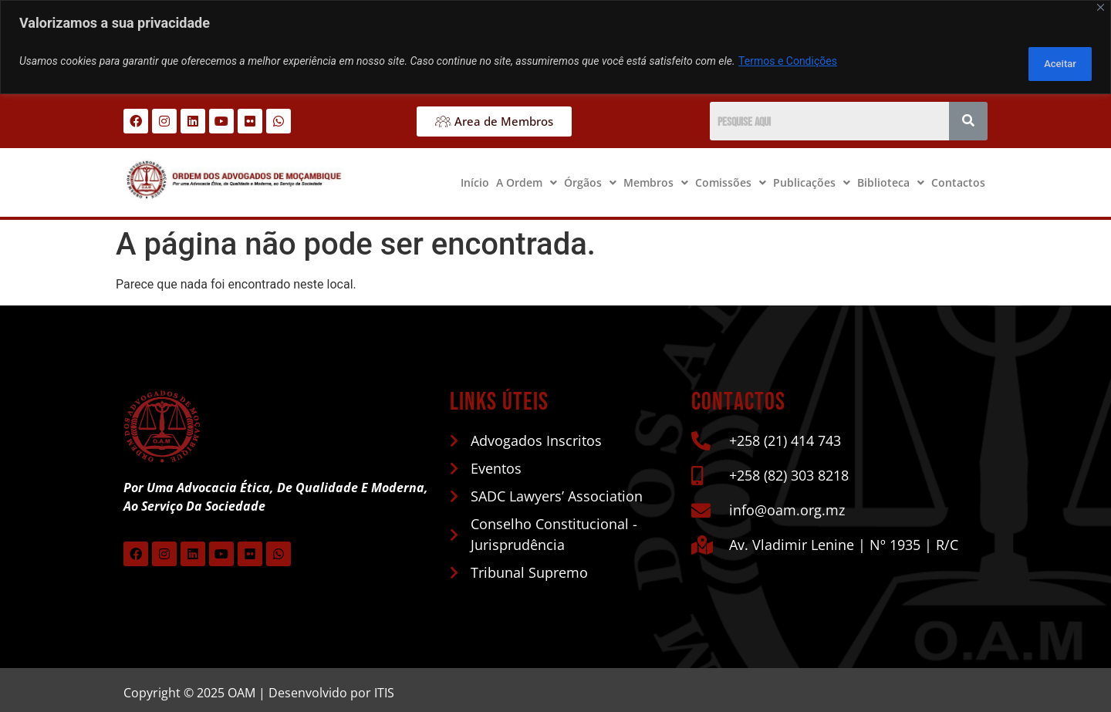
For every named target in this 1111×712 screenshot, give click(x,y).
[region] (555, 44)
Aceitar (1052, 58)
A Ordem (526, 176)
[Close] (1100, 7)
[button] (526, 176)
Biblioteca (890, 176)
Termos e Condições (787, 58)
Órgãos (590, 176)
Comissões (730, 176)
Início (475, 176)
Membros (655, 176)
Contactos (958, 176)
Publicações (811, 176)
